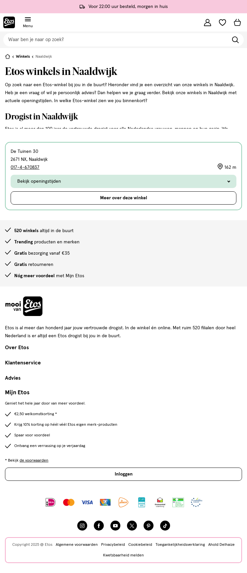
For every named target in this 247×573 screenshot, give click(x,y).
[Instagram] (82, 526)
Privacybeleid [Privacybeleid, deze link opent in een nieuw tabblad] (113, 545)
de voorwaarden (34, 461)
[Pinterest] (149, 526)
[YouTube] (115, 526)
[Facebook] (99, 526)
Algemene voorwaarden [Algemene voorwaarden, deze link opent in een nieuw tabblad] (77, 545)
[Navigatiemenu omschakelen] (28, 19)
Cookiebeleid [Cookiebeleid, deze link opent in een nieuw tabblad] (140, 545)
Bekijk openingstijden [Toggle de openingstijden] (123, 181)
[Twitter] (132, 526)
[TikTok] (165, 526)
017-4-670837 (25, 167)
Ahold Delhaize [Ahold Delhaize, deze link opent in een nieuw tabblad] (221, 545)
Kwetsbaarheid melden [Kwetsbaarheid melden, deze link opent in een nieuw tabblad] (123, 555)
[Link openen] (142, 502)
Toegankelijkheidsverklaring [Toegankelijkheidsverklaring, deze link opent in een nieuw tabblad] (180, 545)
